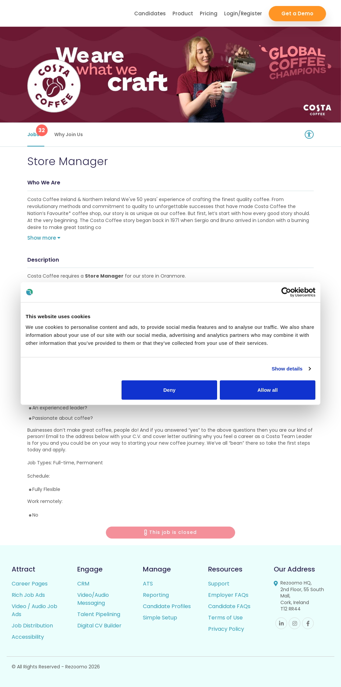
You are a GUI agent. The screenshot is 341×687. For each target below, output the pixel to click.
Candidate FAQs (229, 606)
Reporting (156, 595)
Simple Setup (160, 617)
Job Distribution (32, 625)
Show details (287, 368)
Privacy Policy (226, 629)
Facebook (308, 623)
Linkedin (281, 623)
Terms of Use (225, 617)
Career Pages (30, 583)
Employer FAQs (228, 595)
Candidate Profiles (167, 606)
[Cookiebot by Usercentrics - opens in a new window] (286, 292)
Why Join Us (68, 134)
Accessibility (28, 637)
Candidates (150, 13)
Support (218, 583)
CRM (83, 583)
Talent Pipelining (98, 614)
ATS (148, 583)
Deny (170, 389)
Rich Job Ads (28, 595)
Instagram (294, 623)
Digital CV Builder (99, 625)
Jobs (35, 131)
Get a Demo (297, 13)
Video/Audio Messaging (93, 599)
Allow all (267, 389)
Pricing (208, 13)
